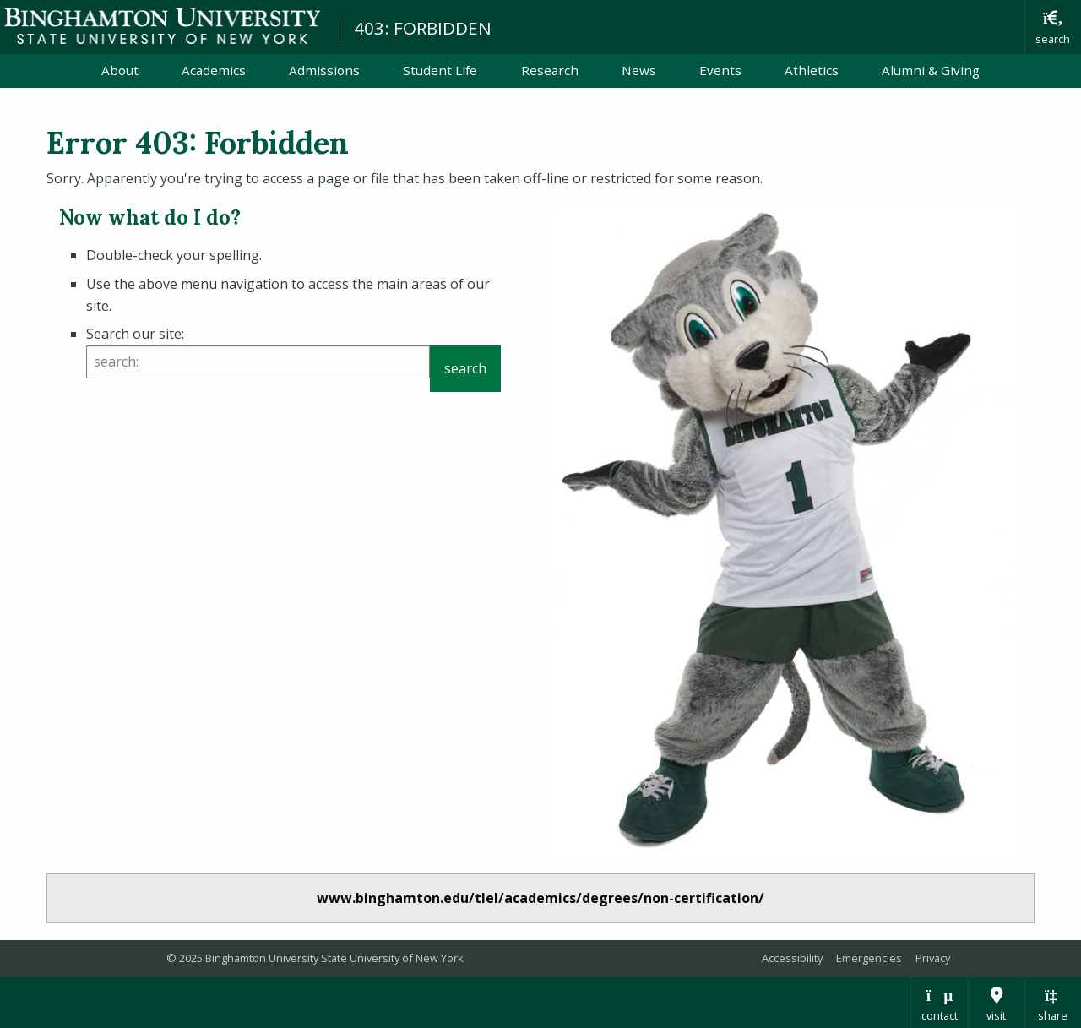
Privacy (932, 957)
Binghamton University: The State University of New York (162, 26)
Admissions (324, 70)
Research (550, 70)
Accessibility (792, 957)
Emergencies (869, 957)
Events (720, 70)
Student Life (440, 70)
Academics (214, 70)
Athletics (812, 70)
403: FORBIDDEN (423, 28)
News (639, 70)
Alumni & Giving (931, 70)
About (120, 70)
